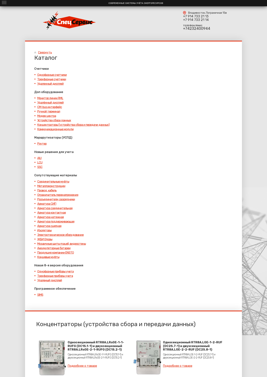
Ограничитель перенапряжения (57, 195)
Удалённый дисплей (50, 102)
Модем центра (46, 116)
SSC (39, 167)
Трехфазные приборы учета (55, 276)
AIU (39, 158)
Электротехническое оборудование (60, 235)
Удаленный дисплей (50, 83)
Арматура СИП (46, 204)
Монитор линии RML (50, 98)
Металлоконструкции (51, 186)
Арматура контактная (51, 212)
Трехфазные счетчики (51, 79)
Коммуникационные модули (55, 129)
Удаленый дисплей (49, 280)
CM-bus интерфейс (49, 107)
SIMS (40, 295)
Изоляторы (44, 230)
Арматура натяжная (50, 217)
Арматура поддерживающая (55, 221)
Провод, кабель (47, 190)
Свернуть (45, 52)
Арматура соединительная (54, 208)
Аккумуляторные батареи (53, 248)
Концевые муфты (48, 257)
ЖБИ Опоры (44, 239)
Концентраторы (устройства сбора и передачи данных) (73, 125)
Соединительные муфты (53, 181)
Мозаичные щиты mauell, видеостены (61, 243)
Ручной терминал (48, 111)
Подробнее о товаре (82, 366)
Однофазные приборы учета (55, 271)
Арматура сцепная (49, 226)
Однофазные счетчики (52, 75)
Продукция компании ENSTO (55, 252)
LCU (39, 162)
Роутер (42, 143)
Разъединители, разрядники (56, 199)
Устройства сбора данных (54, 120)
